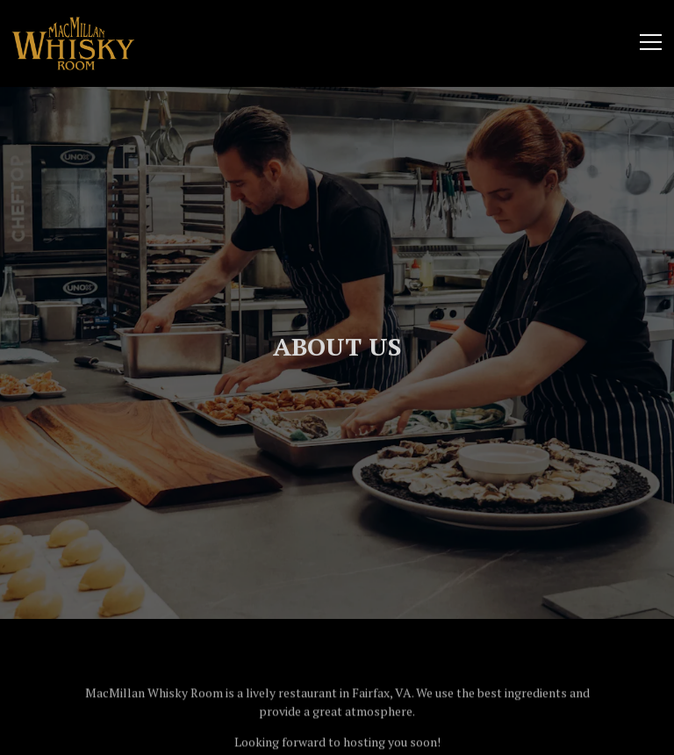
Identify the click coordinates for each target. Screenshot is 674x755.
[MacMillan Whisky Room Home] (72, 42)
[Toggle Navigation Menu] (650, 42)
